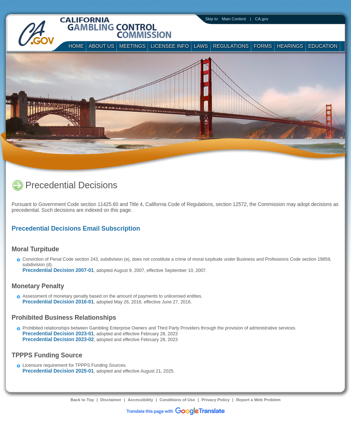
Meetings (132, 46)
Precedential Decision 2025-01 (58, 371)
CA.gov (261, 19)
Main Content (234, 19)
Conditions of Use (177, 400)
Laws (201, 46)
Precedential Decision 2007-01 (58, 270)
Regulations (231, 46)
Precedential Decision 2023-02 (58, 339)
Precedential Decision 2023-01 (58, 333)
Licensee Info (169, 46)
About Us (102, 46)
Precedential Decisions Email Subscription (76, 228)
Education (323, 46)
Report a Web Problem (258, 400)
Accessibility (140, 400)
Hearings (290, 46)
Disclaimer (110, 400)
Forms (263, 46)
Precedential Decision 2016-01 (58, 302)
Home (76, 46)
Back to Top (82, 400)
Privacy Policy (216, 400)
